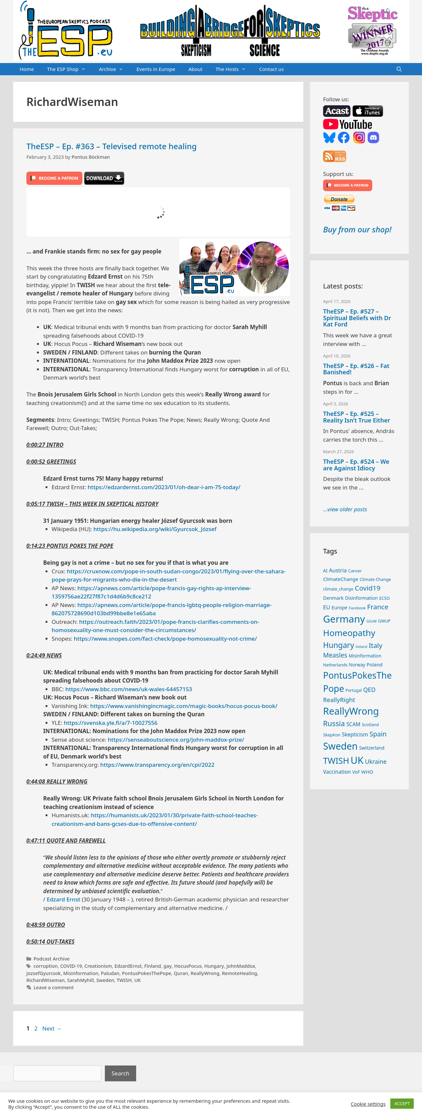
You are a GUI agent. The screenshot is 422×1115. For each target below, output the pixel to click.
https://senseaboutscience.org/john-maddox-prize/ (176, 739)
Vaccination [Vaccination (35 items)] (337, 771)
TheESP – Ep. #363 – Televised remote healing (111, 146)
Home (27, 69)
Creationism (98, 966)
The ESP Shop (69, 69)
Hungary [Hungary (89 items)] (338, 645)
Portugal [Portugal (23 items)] (354, 690)
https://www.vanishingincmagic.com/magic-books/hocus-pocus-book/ (184, 706)
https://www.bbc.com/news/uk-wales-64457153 (128, 689)
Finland (152, 966)
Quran (181, 973)
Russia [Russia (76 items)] (334, 723)
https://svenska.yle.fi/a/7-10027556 (110, 722)
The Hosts (234, 69)
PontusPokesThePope (146, 973)
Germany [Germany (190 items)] (344, 618)
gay (168, 966)
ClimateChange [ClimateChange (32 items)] (340, 579)
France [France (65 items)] (377, 606)
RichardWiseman (45, 980)
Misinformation (80, 973)
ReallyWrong (205, 973)
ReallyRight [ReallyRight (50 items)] (339, 699)
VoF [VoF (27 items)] (356, 772)
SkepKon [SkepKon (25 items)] (331, 735)
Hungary (214, 966)
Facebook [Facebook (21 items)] (357, 607)
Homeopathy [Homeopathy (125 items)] (349, 633)
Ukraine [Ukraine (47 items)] (375, 761)
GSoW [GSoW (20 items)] (371, 621)
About (195, 69)
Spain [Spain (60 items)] (378, 733)
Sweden (105, 980)
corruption (46, 966)
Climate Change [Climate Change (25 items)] (375, 579)
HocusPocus (188, 966)
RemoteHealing (239, 973)
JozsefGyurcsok (43, 973)
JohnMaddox (240, 966)
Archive (114, 69)
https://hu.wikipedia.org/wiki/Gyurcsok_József (154, 529)
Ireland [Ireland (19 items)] (361, 646)
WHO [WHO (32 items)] (367, 771)
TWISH (124, 980)
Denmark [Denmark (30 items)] (333, 598)
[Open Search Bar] (399, 69)
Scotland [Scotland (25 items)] (370, 724)
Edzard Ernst (63, 899)
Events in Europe (155, 69)
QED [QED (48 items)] (369, 689)
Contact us (271, 69)
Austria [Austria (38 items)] (338, 570)
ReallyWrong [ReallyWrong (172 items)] (351, 710)
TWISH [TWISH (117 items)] (336, 760)
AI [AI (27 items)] (325, 571)
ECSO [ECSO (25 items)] (384, 598)
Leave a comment (54, 987)
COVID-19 (71, 966)
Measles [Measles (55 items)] (335, 655)
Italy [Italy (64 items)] (375, 645)
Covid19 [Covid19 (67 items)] (367, 587)
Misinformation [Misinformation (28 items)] (365, 656)
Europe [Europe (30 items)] (339, 607)
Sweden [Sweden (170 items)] (340, 746)
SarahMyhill (80, 980)
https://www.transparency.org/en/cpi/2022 (157, 764)
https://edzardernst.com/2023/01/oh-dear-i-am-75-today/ (164, 487)
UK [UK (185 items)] (356, 760)
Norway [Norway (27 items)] (357, 665)
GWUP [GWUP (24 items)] (384, 621)
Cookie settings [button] (368, 1104)
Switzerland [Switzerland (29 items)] (371, 748)
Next (52, 1028)
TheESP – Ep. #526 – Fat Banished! (356, 369)
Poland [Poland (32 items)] (374, 664)
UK (137, 980)
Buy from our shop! (357, 229)
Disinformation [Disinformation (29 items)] (361, 598)
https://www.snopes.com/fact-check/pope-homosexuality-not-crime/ (165, 638)
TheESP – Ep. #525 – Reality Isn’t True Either (356, 417)
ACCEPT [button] (402, 1103)
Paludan (110, 973)
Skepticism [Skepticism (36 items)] (355, 734)
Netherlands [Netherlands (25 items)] (335, 665)
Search (121, 1073)
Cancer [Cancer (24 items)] (355, 571)
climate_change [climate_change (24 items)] (338, 589)
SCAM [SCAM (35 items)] (353, 724)
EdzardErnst (128, 966)
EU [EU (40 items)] (326, 607)
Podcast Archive (52, 959)
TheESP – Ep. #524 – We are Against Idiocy (356, 464)
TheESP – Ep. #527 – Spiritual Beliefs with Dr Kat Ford (357, 317)
